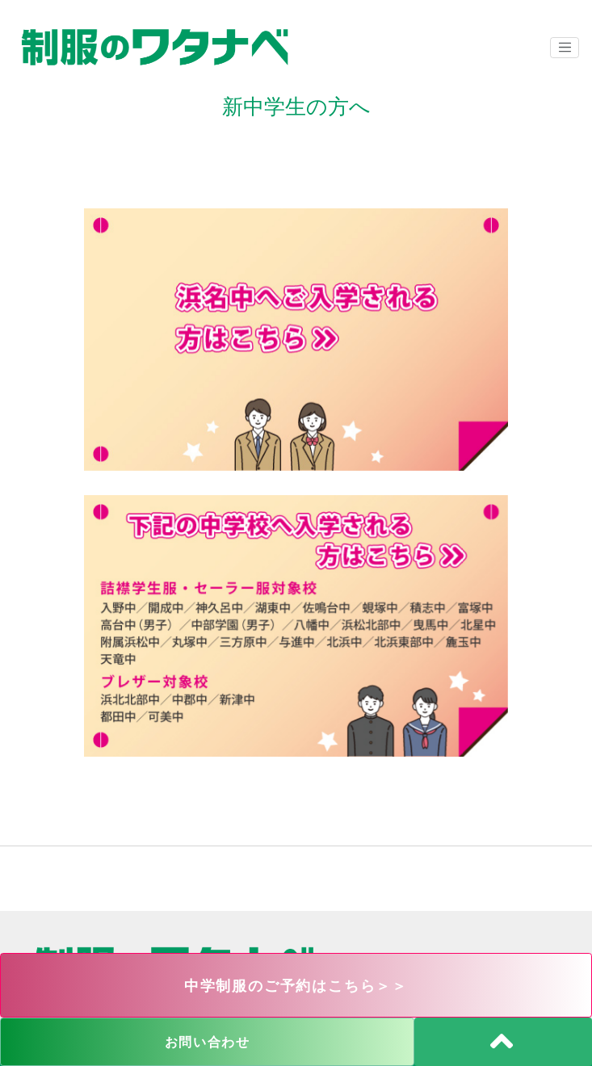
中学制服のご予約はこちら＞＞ (296, 986)
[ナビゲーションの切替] (564, 47)
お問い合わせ (207, 1042)
